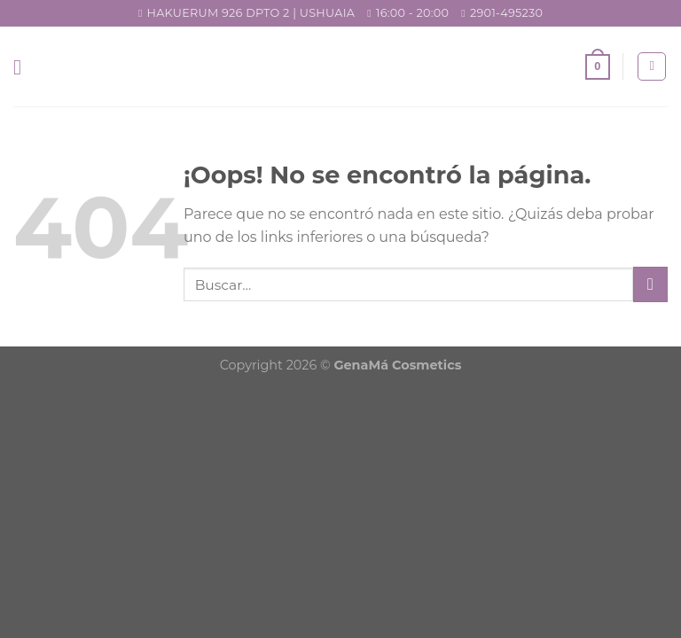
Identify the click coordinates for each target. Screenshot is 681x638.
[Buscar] (652, 66)
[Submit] (650, 284)
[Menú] (24, 67)
